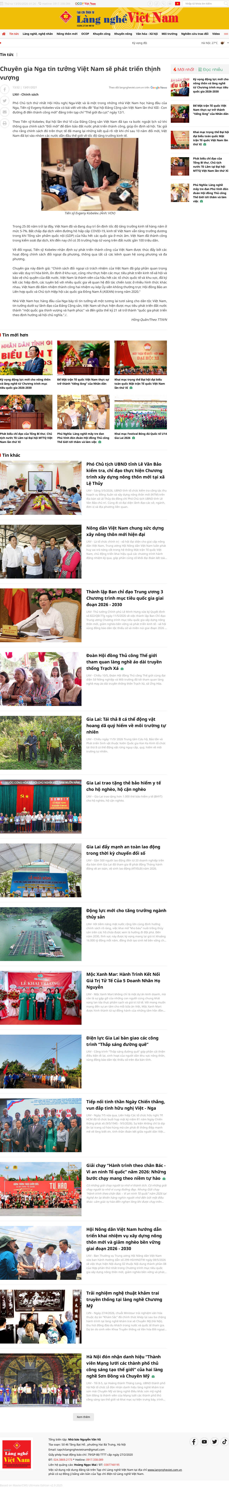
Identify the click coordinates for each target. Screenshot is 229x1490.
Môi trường (169, 34)
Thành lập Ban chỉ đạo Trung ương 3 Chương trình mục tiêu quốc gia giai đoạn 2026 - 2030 (125, 598)
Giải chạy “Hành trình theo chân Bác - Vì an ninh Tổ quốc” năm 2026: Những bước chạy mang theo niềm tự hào (126, 1171)
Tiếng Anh (177, 3)
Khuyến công (101, 34)
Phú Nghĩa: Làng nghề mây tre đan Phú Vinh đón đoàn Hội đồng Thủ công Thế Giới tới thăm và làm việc (83, 438)
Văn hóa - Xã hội (147, 34)
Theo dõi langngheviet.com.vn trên (129, 87)
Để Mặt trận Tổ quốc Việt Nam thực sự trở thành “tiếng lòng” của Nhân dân (210, 110)
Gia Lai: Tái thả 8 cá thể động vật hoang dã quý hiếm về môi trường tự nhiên (126, 725)
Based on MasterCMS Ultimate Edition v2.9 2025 (31, 1485)
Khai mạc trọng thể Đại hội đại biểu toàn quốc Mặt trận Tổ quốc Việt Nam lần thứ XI (139, 383)
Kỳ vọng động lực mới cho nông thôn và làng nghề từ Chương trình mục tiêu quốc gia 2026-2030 (25, 383)
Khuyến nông (123, 34)
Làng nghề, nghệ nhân (38, 34)
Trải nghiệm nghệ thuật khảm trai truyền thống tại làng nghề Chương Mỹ (124, 1299)
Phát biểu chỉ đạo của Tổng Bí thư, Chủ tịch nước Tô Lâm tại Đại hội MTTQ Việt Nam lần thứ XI (26, 438)
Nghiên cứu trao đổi (194, 34)
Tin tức (14, 34)
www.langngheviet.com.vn (165, 1470)
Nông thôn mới (67, 34)
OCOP (85, 34)
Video (216, 34)
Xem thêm (83, 1417)
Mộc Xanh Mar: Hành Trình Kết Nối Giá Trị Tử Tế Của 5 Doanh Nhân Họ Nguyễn (123, 980)
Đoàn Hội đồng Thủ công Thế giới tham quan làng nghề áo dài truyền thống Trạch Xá (124, 661)
